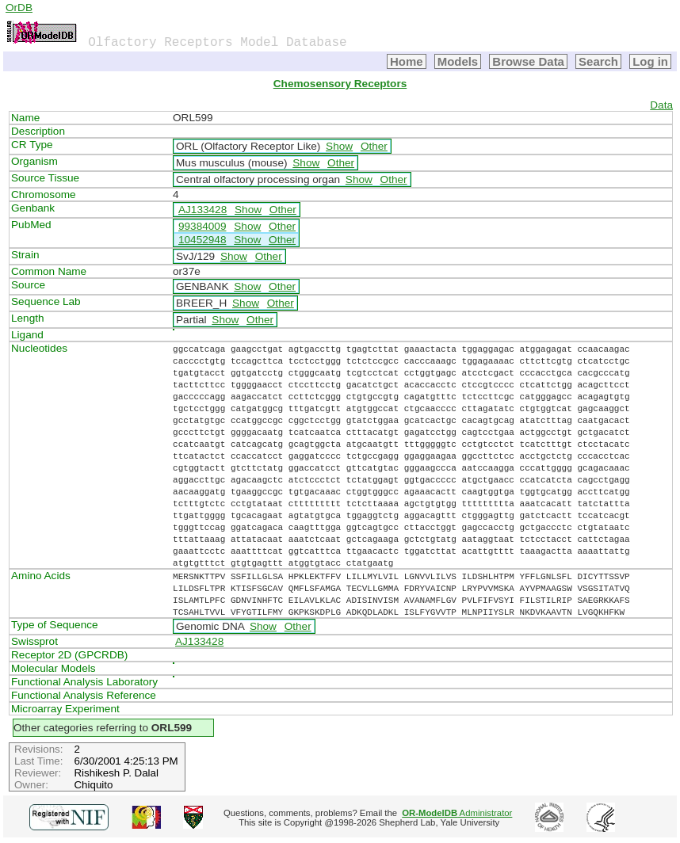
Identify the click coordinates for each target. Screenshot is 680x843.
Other (374, 146)
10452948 (202, 240)
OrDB (19, 7)
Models (458, 61)
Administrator (457, 813)
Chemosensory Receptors (340, 84)
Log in (650, 61)
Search (598, 61)
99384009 (202, 226)
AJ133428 (202, 210)
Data (661, 105)
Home (406, 61)
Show (339, 146)
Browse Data (528, 61)
